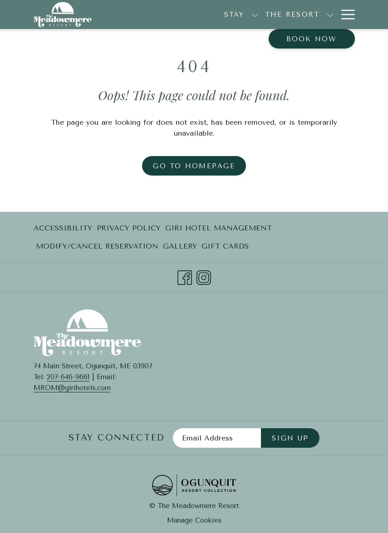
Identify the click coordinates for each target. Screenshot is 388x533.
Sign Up (290, 438)
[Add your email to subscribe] (217, 438)
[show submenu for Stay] (207, 14)
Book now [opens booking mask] (311, 39)
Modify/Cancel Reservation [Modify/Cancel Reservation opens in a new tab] (97, 247)
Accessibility (63, 228)
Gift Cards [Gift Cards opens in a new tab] (225, 247)
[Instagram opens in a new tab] (203, 276)
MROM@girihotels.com (72, 388)
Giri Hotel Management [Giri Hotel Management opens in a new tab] (218, 229)
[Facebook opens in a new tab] (184, 276)
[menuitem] (310, 14)
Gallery (180, 246)
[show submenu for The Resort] (283, 14)
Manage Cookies (194, 520)
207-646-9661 (68, 377)
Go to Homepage (194, 166)
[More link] (344, 14)
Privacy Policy (129, 228)
